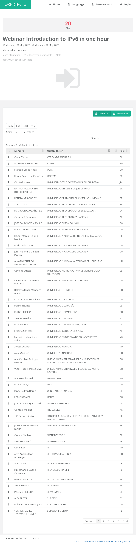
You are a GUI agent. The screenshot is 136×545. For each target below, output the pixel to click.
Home (54, 4)
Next (125, 521)
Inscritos (102, 113)
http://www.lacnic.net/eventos (17, 59)
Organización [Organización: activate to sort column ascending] (55, 150)
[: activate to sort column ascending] (9, 151)
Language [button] (76, 4)
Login (125, 4)
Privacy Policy (122, 541)
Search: (110, 138)
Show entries (20, 132)
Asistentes (120, 113)
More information (11, 54)
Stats (58, 54)
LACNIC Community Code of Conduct (94, 541)
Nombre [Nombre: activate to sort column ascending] (19, 150)
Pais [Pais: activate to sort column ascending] (122, 150)
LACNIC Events (15, 4)
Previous (89, 521)
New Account (102, 4)
